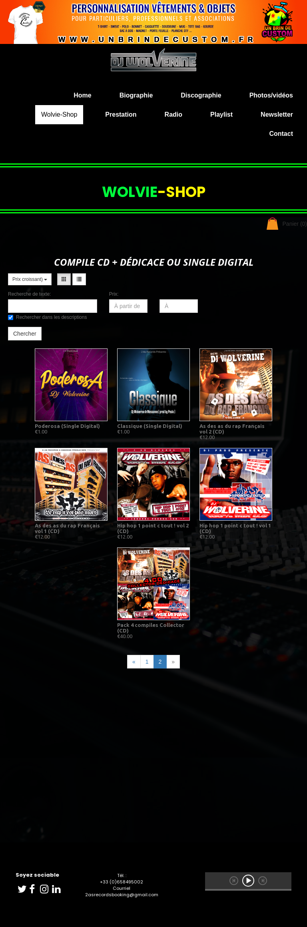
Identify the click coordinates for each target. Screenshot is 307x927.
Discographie (201, 95)
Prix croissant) (29, 279)
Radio (173, 114)
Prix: (114, 294)
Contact (281, 133)
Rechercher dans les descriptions (47, 317)
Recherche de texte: (29, 294)
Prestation (120, 114)
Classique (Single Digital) (149, 426)
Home (82, 95)
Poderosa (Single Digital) (67, 426)
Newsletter (277, 114)
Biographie (136, 95)
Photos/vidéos (271, 95)
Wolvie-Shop (59, 114)
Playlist (221, 114)
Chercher (24, 333)
